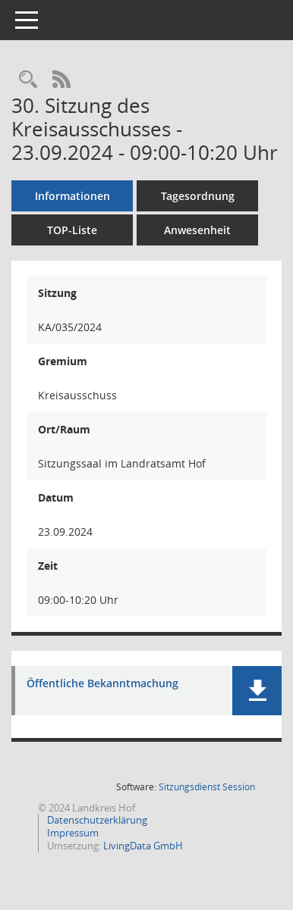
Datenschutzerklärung (96, 820)
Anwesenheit (197, 230)
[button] (257, 690)
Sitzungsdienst (207, 786)
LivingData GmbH (143, 845)
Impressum (72, 833)
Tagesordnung (198, 196)
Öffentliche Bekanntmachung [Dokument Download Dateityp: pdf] (102, 683)
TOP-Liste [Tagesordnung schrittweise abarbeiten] (72, 230)
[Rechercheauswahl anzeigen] (28, 79)
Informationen (72, 196)
